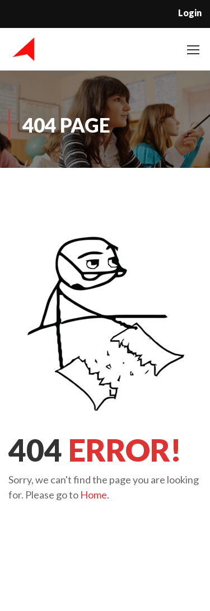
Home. (94, 494)
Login (190, 12)
